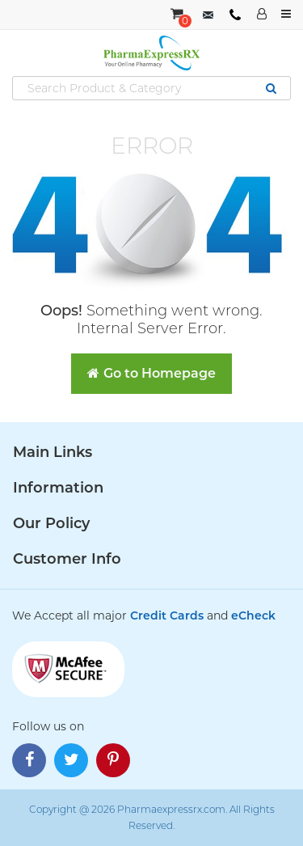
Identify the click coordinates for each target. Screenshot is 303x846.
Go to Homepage (151, 373)
